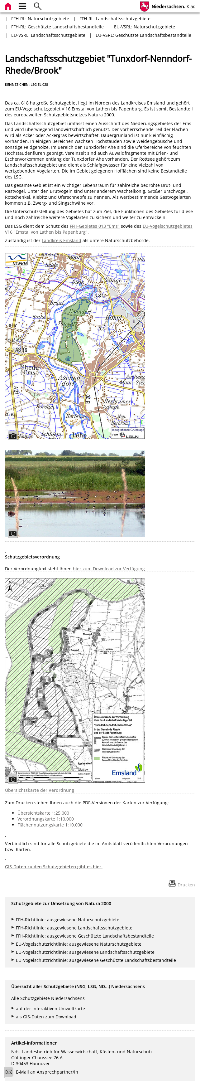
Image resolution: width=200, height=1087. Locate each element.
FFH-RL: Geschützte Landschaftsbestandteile (57, 27)
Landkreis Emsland (61, 240)
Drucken (186, 885)
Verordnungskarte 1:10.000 (45, 819)
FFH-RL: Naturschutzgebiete (40, 19)
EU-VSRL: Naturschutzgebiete (144, 27)
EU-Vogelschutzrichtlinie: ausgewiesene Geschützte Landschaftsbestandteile (96, 960)
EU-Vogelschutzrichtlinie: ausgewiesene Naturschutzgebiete (78, 944)
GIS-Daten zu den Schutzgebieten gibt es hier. (53, 867)
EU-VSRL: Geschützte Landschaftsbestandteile (143, 35)
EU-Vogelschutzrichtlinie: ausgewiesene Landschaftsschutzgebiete (85, 952)
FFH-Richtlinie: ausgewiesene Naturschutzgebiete (67, 920)
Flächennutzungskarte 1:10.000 (50, 825)
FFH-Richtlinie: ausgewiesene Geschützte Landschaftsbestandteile (85, 936)
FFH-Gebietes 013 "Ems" (95, 226)
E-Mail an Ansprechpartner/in (43, 1073)
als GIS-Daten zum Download (46, 1017)
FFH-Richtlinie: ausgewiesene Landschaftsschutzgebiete (74, 928)
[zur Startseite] (8, 5)
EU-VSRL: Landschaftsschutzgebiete (48, 35)
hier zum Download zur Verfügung (109, 569)
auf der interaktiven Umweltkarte (50, 1008)
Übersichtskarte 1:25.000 (43, 813)
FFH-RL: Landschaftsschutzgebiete (114, 19)
